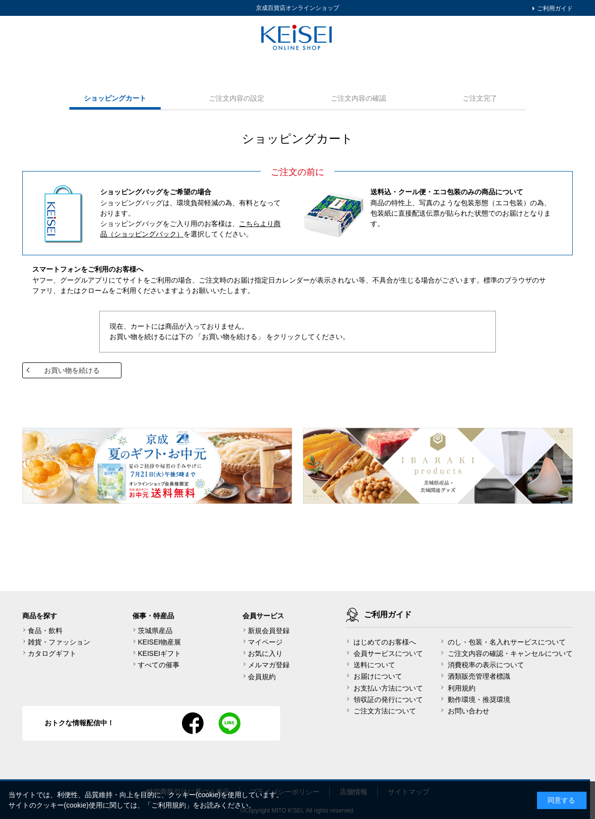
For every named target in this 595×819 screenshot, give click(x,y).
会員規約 (262, 677)
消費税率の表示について (486, 665)
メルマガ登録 (269, 665)
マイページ (265, 642)
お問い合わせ (468, 711)
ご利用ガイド (554, 8)
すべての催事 (158, 665)
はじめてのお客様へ (385, 642)
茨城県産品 (155, 631)
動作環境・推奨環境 (479, 699)
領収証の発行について (388, 699)
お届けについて (378, 676)
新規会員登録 (269, 631)
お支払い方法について (388, 688)
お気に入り (265, 653)
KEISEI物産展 (159, 642)
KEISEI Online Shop (297, 38)
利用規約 (462, 688)
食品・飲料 (45, 631)
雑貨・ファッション (59, 642)
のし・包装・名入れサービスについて (507, 642)
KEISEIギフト (159, 653)
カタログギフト (52, 653)
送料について (374, 665)
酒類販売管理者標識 (479, 676)
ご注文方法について (385, 711)
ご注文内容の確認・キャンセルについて (510, 653)
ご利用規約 (168, 805)
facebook (193, 723)
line (229, 723)
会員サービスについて (388, 653)
